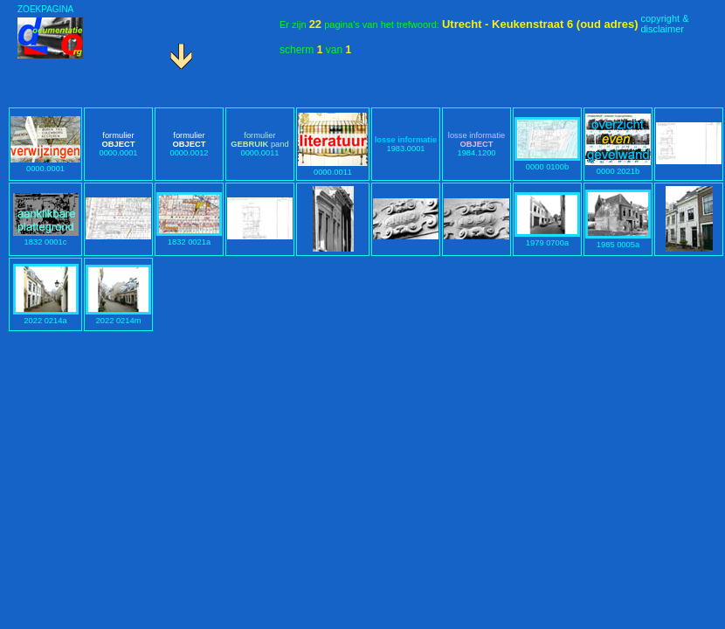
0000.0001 (45, 164)
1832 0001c (46, 237)
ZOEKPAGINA (45, 9)
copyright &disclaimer (664, 23)
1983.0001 (406, 144)
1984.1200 (476, 144)
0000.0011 (259, 144)
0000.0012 (188, 144)
